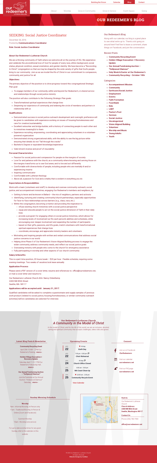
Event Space (128, 11)
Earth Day (82, 349)
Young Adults (115, 133)
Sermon (112, 115)
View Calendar (78, 383)
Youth (111, 136)
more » (39, 352)
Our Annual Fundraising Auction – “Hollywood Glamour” (30, 373)
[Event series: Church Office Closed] (85, 360)
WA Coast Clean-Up (82, 371)
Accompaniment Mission (120, 84)
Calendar (116, 2)
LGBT (111, 109)
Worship (67, 11)
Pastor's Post (115, 112)
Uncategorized (116, 121)
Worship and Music (118, 130)
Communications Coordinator (33, 43)
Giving (144, 11)
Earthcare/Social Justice (120, 90)
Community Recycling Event (122, 57)
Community (114, 87)
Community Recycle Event (82, 378)
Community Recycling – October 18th (127, 75)
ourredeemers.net (126, 362)
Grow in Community (86, 11)
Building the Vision (98, 2)
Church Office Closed (82, 363)
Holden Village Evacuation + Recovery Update (31, 358)
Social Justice (115, 118)
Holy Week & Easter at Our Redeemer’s (127, 72)
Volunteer (113, 127)
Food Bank (114, 103)
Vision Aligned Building (119, 124)
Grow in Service (109, 11)
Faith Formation (116, 100)
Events (112, 97)
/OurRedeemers (125, 353)
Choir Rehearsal (82, 356)
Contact (141, 2)
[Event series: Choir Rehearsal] (88, 353)
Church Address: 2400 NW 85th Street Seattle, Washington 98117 (132, 408)
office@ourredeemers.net (131, 424)
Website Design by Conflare (78, 457)
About (54, 11)
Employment (115, 94)
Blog (129, 2)
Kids (111, 106)
